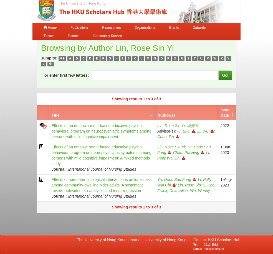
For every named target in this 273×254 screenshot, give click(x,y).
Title (56, 115)
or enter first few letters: (66, 75)
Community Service (107, 36)
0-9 (62, 58)
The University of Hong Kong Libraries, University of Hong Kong (133, 240)
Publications (79, 27)
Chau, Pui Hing (188, 152)
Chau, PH (168, 137)
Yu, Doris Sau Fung (176, 179)
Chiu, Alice (179, 190)
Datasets (199, 27)
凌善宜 (193, 125)
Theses (49, 36)
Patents (73, 36)
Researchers (111, 27)
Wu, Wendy (200, 190)
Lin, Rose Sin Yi (171, 125)
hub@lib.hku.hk (214, 248)
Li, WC (205, 131)
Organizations (145, 27)
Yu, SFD (185, 131)
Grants (174, 27)
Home (50, 27)
